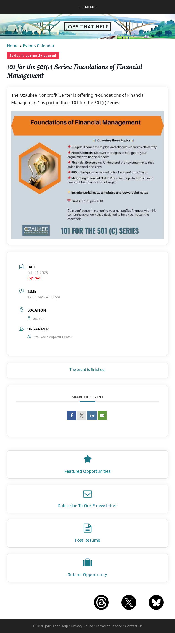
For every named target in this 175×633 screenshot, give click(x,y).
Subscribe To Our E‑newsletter (87, 505)
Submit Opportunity (87, 574)
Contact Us (133, 626)
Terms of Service (109, 626)
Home (13, 45)
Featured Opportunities (87, 471)
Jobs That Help (87, 26)
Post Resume (87, 540)
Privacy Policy (82, 626)
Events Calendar (38, 45)
